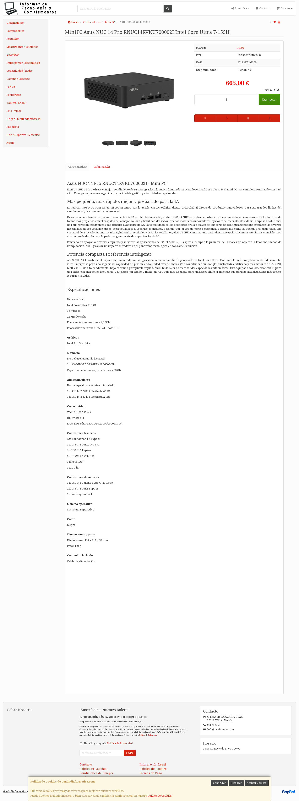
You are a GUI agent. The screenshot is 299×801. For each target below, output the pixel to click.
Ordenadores (14, 22)
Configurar (219, 783)
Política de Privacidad (148, 735)
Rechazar (236, 783)
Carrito (285, 8)
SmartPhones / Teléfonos (22, 46)
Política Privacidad (93, 768)
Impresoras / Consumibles (23, 62)
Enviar (129, 753)
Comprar (269, 99)
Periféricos (13, 94)
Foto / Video (14, 110)
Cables (10, 86)
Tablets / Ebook (16, 102)
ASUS (241, 47)
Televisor (12, 54)
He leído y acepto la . (108, 743)
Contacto (262, 8)
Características (77, 166)
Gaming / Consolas (17, 78)
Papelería (12, 126)
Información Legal (153, 764)
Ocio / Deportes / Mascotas (22, 134)
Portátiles (12, 38)
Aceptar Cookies (256, 783)
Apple (10, 142)
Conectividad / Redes (19, 70)
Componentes (15, 30)
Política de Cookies (159, 795)
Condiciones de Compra (97, 773)
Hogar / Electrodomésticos (23, 118)
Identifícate (240, 8)
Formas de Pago (151, 773)
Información (102, 166)
